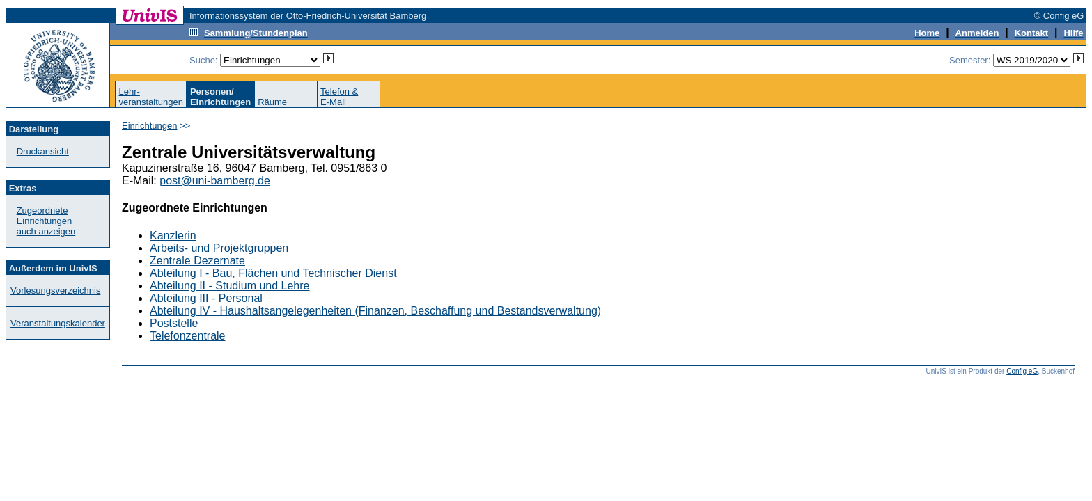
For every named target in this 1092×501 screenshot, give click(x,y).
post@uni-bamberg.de (214, 180)
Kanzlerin (173, 235)
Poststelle (174, 323)
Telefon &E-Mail (339, 96)
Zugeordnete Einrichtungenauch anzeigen (46, 221)
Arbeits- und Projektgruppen (219, 248)
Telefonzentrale (188, 336)
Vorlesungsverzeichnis (55, 290)
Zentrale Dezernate (197, 261)
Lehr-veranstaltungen (150, 96)
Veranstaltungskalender (57, 323)
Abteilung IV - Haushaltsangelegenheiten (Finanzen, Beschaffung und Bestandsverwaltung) (375, 311)
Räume (272, 102)
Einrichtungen (150, 125)
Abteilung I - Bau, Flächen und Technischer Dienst (273, 273)
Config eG (1022, 371)
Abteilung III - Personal (206, 298)
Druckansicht (43, 151)
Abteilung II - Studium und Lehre (229, 286)
